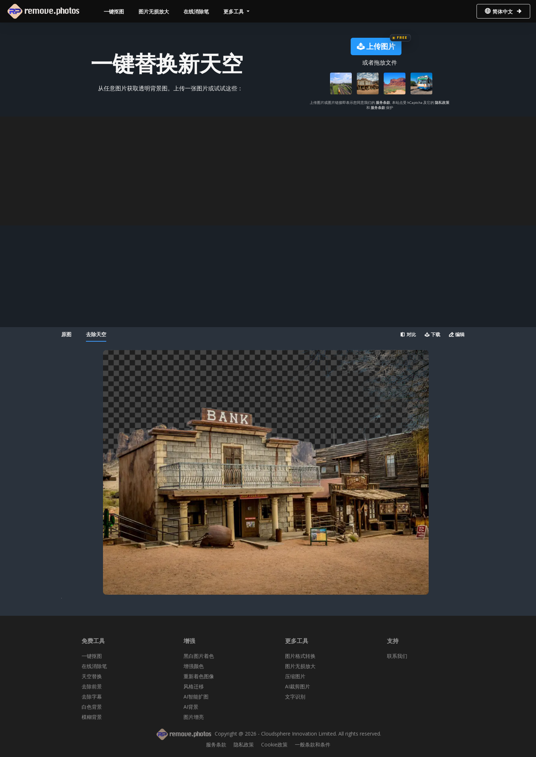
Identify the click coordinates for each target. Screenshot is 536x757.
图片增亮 (194, 716)
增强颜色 (194, 666)
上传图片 (376, 46)
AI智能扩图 (196, 696)
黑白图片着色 (199, 655)
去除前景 (92, 686)
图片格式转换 (300, 655)
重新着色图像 (199, 676)
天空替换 (92, 676)
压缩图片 (295, 676)
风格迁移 (194, 686)
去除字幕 (92, 696)
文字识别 (295, 696)
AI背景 (191, 706)
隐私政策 (442, 102)
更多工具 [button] (234, 11)
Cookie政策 (274, 744)
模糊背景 (92, 716)
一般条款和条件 (312, 744)
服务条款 (383, 102)
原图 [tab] (66, 334)
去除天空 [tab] (96, 334)
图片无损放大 (154, 11)
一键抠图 (114, 11)
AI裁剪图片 (297, 686)
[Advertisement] (268, 171)
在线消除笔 (196, 11)
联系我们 (397, 655)
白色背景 (92, 706)
